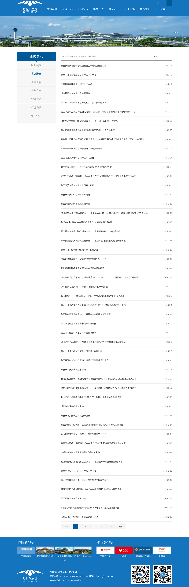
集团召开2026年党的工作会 (73, 498)
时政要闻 (36, 65)
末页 (120, 527)
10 (111, 527)
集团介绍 (98, 9)
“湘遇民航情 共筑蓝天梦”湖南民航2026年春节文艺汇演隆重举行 (90, 508)
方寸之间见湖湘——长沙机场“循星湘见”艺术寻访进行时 (86, 167)
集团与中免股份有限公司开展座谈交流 (78, 333)
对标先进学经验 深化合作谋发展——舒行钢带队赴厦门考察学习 (90, 121)
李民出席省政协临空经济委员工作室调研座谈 (81, 148)
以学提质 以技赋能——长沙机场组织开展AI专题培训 (85, 287)
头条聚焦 (36, 73)
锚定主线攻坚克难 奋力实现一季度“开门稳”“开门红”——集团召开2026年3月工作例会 (100, 277)
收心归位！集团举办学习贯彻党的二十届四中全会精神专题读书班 (91, 397)
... (106, 527)
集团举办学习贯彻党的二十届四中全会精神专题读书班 (86, 314)
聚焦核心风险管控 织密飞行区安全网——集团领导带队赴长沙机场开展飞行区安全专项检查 (102, 139)
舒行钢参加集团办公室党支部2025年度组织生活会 (83, 259)
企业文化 (129, 9)
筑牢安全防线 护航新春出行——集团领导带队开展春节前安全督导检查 (93, 443)
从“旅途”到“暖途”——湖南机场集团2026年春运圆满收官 (86, 222)
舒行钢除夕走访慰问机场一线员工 (76, 416)
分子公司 (160, 9)
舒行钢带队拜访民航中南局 (73, 369)
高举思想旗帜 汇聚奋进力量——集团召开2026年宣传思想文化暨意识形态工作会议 (98, 176)
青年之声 (36, 90)
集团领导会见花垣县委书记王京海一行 (78, 323)
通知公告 (83, 9)
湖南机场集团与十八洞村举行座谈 (76, 84)
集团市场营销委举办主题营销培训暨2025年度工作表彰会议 (88, 130)
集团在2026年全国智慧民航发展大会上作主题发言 (83, 102)
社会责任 (114, 9)
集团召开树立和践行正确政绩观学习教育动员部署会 (85, 360)
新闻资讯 (67, 9)
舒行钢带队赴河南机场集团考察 (75, 204)
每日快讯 (36, 116)
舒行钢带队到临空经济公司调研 (75, 195)
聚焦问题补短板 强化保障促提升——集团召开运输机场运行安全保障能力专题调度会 (99, 388)
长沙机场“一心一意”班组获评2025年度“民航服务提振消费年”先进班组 (93, 296)
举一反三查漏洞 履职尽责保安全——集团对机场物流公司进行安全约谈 (93, 241)
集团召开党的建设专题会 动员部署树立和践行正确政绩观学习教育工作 (93, 305)
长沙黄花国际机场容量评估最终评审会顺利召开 (82, 268)
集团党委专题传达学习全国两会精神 (77, 185)
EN (158, 3)
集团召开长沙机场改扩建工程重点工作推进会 (81, 351)
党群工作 (36, 82)
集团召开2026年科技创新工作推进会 (77, 158)
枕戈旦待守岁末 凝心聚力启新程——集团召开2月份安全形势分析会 (92, 462)
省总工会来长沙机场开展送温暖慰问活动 (79, 517)
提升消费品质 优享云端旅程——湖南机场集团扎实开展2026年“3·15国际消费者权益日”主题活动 (104, 213)
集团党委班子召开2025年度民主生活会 (78, 471)
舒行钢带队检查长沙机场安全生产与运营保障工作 (83, 66)
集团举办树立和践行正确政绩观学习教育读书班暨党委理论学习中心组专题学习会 (98, 112)
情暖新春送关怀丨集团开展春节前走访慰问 (80, 452)
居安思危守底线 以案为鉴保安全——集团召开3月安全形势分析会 (90, 231)
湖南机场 (73, 56)
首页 (67, 527)
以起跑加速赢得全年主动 (72, 406)
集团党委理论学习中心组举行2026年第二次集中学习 (85, 480)
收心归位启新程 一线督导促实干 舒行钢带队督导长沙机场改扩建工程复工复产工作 (98, 379)
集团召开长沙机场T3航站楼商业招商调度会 (81, 250)
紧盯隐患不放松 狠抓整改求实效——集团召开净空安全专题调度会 (91, 489)
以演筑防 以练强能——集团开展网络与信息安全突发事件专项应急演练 (93, 342)
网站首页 (52, 9)
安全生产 (36, 99)
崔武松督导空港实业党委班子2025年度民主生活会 (83, 434)
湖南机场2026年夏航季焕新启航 (75, 93)
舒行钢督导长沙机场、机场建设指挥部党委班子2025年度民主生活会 (92, 425)
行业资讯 (36, 107)
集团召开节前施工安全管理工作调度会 (78, 75)
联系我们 (145, 9)
